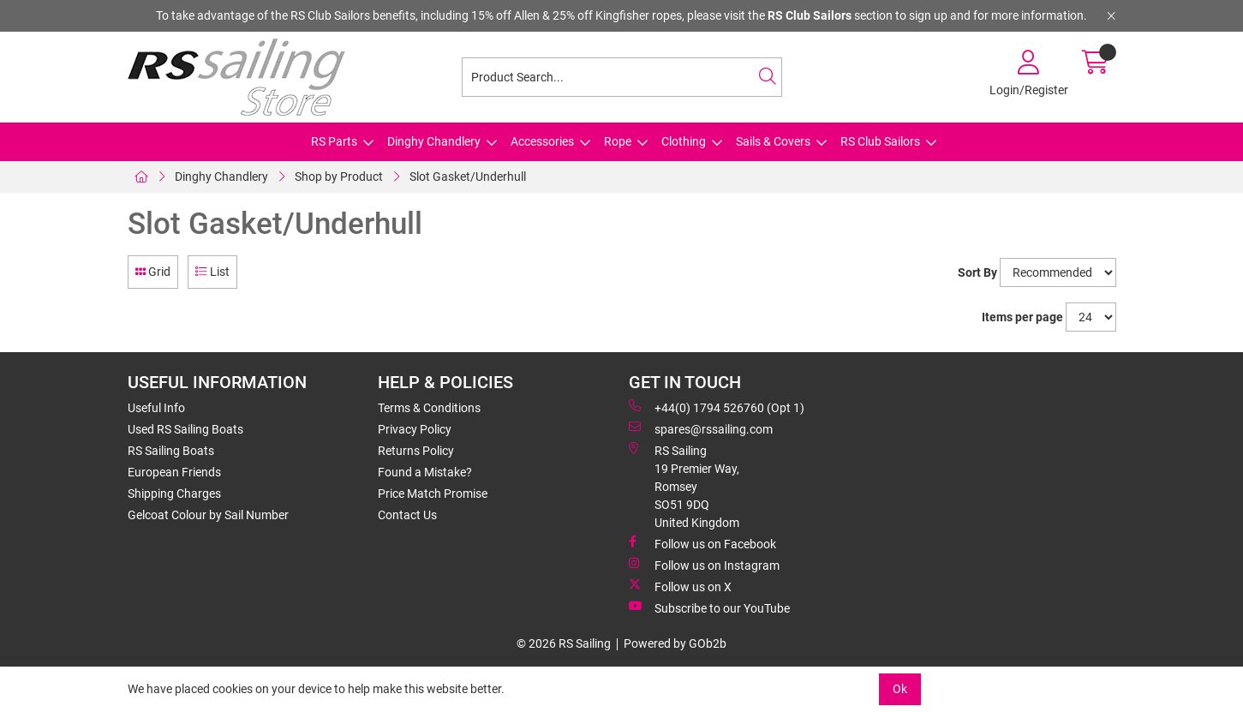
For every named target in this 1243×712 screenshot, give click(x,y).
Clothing (683, 141)
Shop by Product (339, 176)
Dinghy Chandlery (434, 141)
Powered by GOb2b (675, 643)
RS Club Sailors (880, 141)
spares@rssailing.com (701, 428)
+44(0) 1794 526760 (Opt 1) (716, 407)
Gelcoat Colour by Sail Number (208, 515)
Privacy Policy (414, 429)
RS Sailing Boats (171, 451)
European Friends (174, 472)
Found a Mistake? (425, 472)
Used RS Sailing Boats (185, 429)
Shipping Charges (174, 493)
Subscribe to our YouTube (709, 607)
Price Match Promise (432, 493)
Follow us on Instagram (704, 564)
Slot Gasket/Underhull (467, 176)
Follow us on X (680, 586)
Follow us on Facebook (702, 543)
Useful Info (156, 408)
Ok (900, 689)
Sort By (977, 272)
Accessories (542, 141)
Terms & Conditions (429, 408)
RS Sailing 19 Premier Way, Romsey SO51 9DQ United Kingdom (684, 486)
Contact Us (407, 515)
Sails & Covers (773, 141)
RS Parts (334, 141)
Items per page (1022, 317)
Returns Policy (416, 451)
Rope (617, 141)
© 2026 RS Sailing (564, 643)
